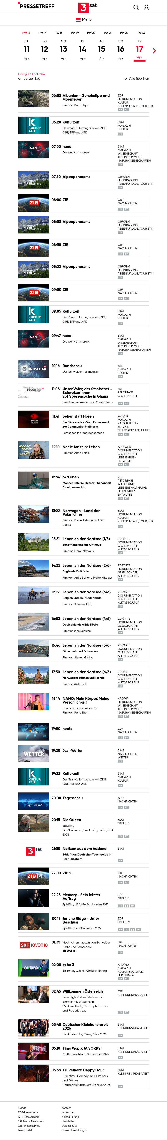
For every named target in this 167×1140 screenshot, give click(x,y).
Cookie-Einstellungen (74, 1130)
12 (45, 50)
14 (82, 50)
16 (121, 50)
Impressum (68, 1112)
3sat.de (22, 1108)
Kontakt (66, 1108)
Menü (83, 20)
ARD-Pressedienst (28, 1117)
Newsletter (68, 1121)
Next (153, 51)
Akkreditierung (70, 1117)
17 (140, 49)
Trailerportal (25, 1130)
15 (102, 50)
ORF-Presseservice (29, 1125)
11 (26, 50)
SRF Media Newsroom (31, 1121)
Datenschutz (69, 1125)
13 (64, 50)
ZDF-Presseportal (28, 1112)
